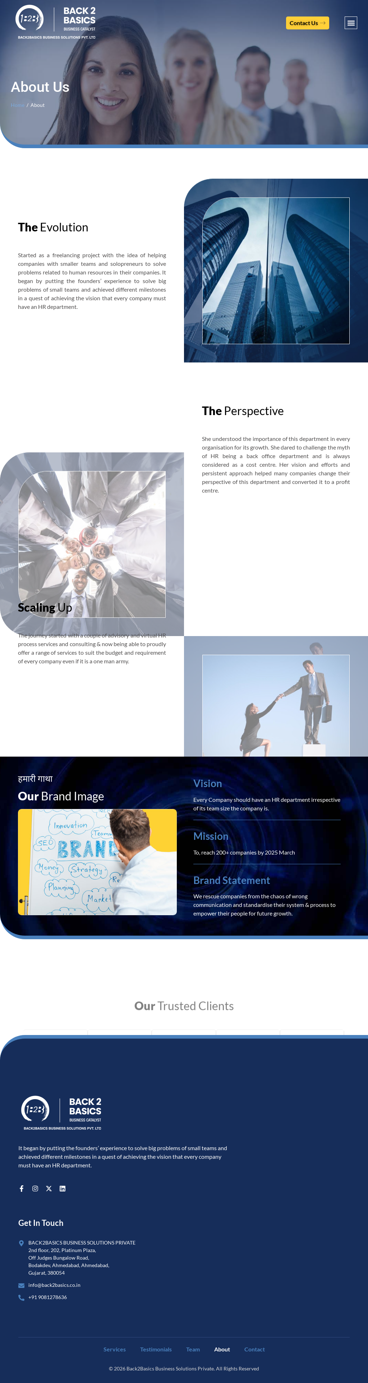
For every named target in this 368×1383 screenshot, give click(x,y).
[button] (351, 23)
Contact (254, 1349)
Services (115, 1349)
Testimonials (156, 1349)
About (222, 1349)
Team (193, 1349)
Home (17, 105)
